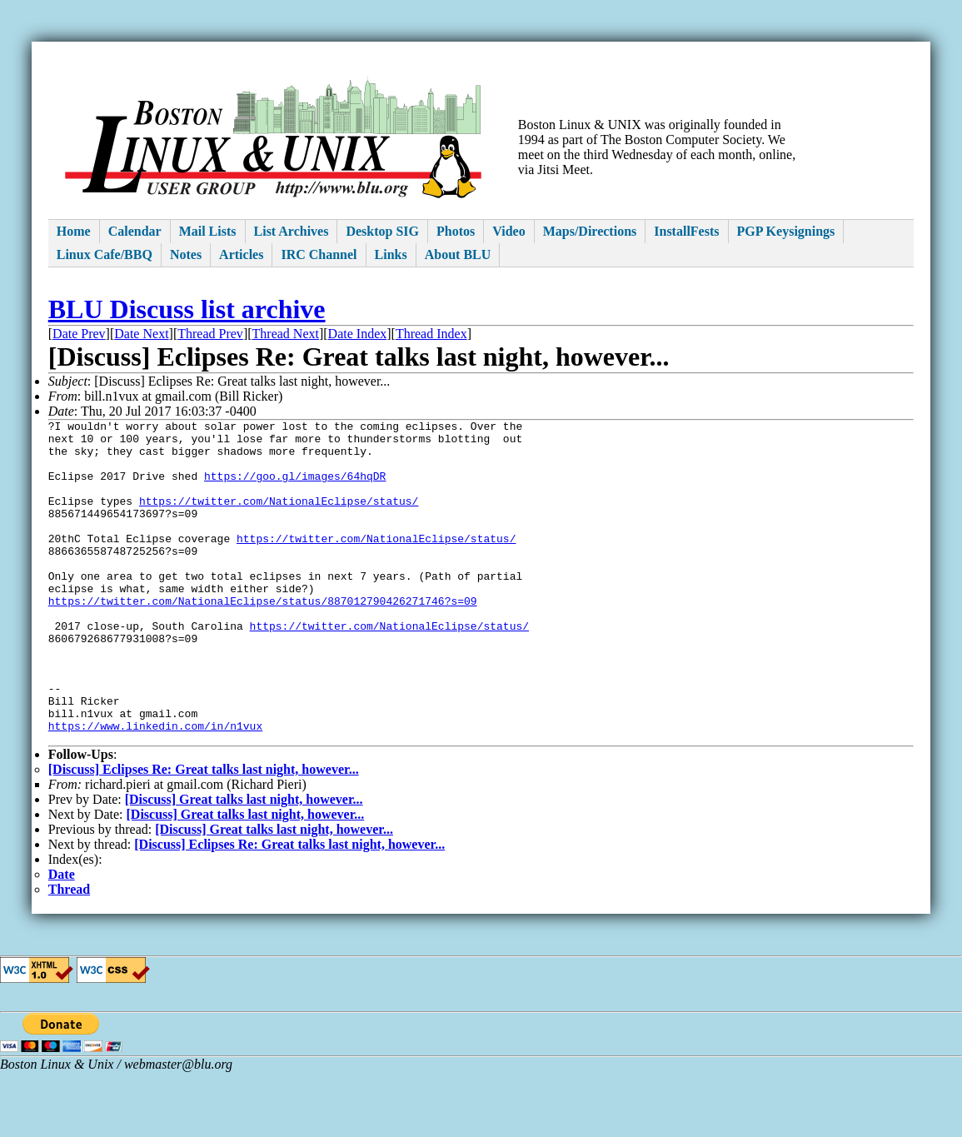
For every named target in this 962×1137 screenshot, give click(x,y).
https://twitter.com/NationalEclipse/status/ (278, 518)
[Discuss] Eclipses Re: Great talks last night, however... (203, 834)
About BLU (458, 254)
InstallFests (686, 231)
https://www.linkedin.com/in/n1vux (155, 787)
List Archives (291, 231)
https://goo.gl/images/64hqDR (295, 488)
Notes (186, 254)
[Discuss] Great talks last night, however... (244, 864)
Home (74, 231)
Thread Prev (210, 334)
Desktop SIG (382, 231)
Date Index (357, 334)
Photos (455, 231)
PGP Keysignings (786, 231)
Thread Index (431, 334)
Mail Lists (208, 231)
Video (508, 231)
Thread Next (285, 334)
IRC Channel (318, 254)
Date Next (141, 334)
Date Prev (79, 334)
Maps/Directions (590, 231)
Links (391, 254)
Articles (241, 254)
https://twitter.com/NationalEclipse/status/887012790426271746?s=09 (262, 638)
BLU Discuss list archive (187, 309)
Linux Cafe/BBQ (104, 254)
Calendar (135, 231)
